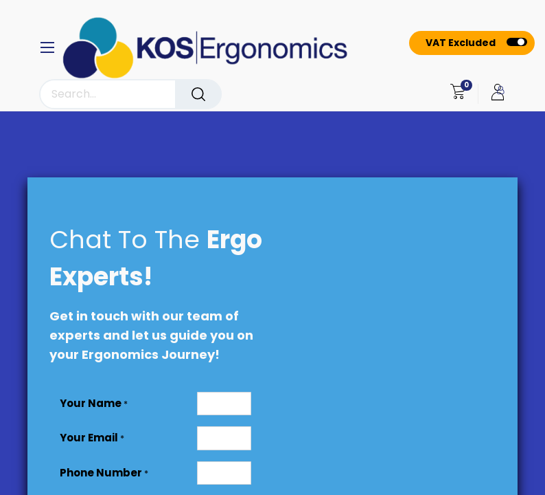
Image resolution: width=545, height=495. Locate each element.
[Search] (198, 94)
